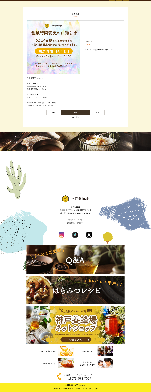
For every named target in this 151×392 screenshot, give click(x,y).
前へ (53, 112)
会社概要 (69, 385)
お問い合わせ (80, 385)
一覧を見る (75, 112)
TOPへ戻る (75, 117)
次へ (97, 112)
